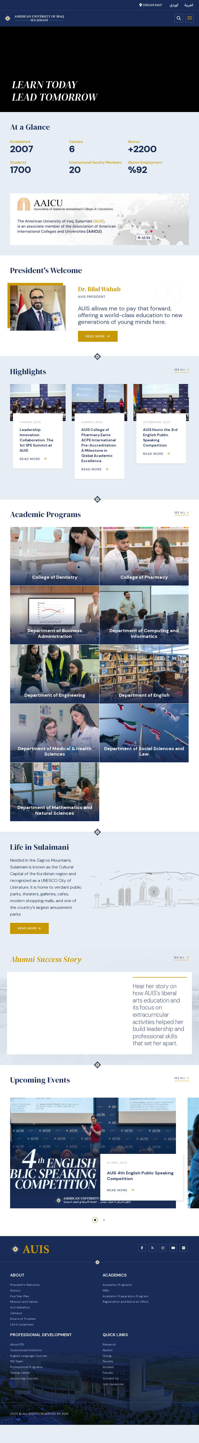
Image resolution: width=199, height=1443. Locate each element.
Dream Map (150, 5)
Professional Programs (29, 1381)
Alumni (108, 1361)
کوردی (174, 5)
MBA (106, 1293)
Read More (98, 336)
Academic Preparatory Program (130, 1300)
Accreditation (21, 1313)
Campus (17, 1320)
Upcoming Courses (26, 1395)
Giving (108, 1368)
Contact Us (112, 1395)
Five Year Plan (21, 1300)
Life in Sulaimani (23, 1333)
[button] (95, 1220)
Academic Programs (120, 1286)
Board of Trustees (25, 1327)
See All (182, 369)
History (16, 1293)
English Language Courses (32, 1368)
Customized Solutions (29, 1361)
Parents (109, 1374)
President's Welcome (28, 1286)
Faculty (109, 1388)
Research (110, 1354)
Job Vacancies (115, 1401)
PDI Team (18, 1374)
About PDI (18, 1354)
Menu (190, 18)
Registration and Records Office (130, 1306)
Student (110, 1381)
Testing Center (22, 1388)
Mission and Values (26, 1306)
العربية (188, 5)
